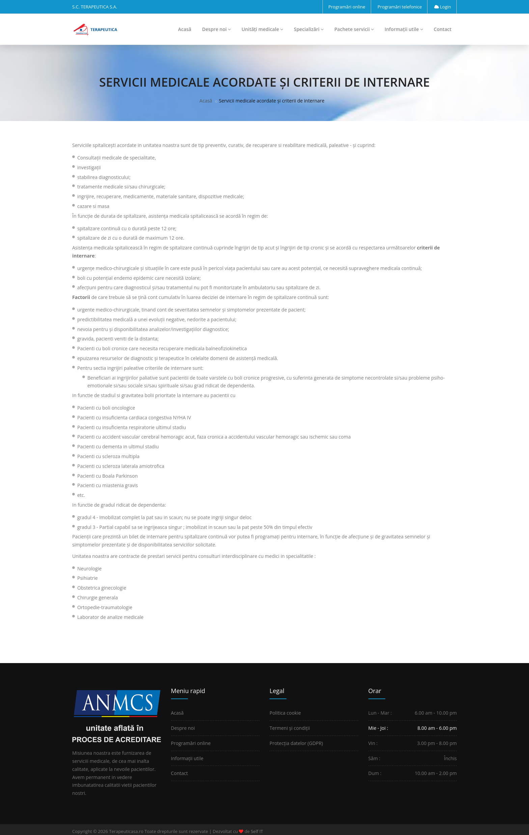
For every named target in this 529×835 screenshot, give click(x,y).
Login (442, 7)
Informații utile (404, 29)
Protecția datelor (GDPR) (296, 743)
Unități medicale (262, 29)
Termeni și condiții (290, 728)
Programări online (346, 7)
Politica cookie (285, 713)
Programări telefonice (400, 7)
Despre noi (216, 29)
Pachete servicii (354, 29)
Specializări (309, 29)
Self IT (257, 831)
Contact (442, 29)
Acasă (184, 29)
